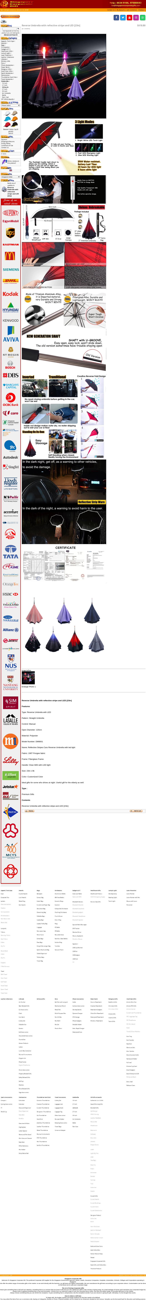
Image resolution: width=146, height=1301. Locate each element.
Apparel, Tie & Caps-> (8, 41)
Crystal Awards (23, 892)
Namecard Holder (131, 1012)
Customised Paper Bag (43, 900)
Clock (20, 980)
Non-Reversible (5, 911)
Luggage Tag (58, 1052)
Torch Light (112, 898)
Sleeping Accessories (61, 1060)
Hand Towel (4, 959)
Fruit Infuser (59, 908)
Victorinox (93, 1106)
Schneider (94, 1096)
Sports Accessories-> (7, 73)
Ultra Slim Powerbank (97, 980)
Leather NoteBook (96, 1057)
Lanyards (3, 917)
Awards (21, 890)
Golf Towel (4, 956)
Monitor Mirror (77, 920)
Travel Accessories (60, 1041)
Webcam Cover (130, 1032)
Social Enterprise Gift (132, 1023)
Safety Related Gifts (24, 1026)
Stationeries (22, 1041)
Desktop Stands (77, 977)
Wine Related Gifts (24, 1034)
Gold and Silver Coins (97, 1148)
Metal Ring (22, 898)
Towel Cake (4, 964)
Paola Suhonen (95, 1145)
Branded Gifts (95, 1049)
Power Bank (94, 969)
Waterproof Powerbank (97, 983)
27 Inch (4, 89)
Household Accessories (26, 996)
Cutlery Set (22, 985)
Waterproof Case (77, 993)
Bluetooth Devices (78, 898)
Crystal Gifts (94, 1112)
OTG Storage (76, 983)
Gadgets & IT (76, 890)
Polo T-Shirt (4, 925)
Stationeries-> (5, 75)
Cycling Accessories (6, 1046)
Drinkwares (58, 890)
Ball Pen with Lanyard (61, 972)
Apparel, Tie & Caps (6, 890)
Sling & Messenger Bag (43, 930)
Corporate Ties (5, 895)
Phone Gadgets (77, 985)
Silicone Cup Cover (131, 1018)
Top (1, 10)
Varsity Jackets (5, 906)
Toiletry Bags (40, 938)
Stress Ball (129, 1029)
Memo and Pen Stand (25, 1068)
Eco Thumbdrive (41, 1054)
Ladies (21, 1004)
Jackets (3, 898)
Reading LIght (113, 895)
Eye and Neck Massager (80, 915)
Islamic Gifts (112, 983)
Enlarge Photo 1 (29, 687)
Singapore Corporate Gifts (98, 1159)
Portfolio (21, 1057)
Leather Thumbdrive (43, 1062)
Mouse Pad (94, 1060)
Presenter (129, 900)
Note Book (21, 1054)
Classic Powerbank (96, 972)
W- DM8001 (26, 10)
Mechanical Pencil (60, 975)
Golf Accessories (23, 993)
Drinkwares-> (5, 47)
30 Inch (4, 91)
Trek (92, 1104)
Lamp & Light (113, 890)
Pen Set (57, 988)
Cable (74, 972)
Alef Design (94, 1052)
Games (21, 991)
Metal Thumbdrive (42, 1065)
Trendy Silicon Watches (133, 993)
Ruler (128, 991)
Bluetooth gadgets (78, 906)
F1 (1, 1049)
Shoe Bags (40, 927)
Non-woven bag (41, 919)
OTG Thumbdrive (42, 1070)
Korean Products (23, 1001)
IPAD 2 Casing (95, 1054)
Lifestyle (21, 969)
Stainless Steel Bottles (61, 924)
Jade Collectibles (95, 1151)
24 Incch (19, 10)
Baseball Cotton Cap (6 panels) (10, 130)
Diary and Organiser (25, 1049)
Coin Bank (22, 983)
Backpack (39, 892)
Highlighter (22, 1063)
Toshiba (93, 1101)
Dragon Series (95, 1076)
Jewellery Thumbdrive (43, 1060)
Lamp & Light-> (6, 53)
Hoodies (3, 903)
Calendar (21, 1046)
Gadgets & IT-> (6, 49)
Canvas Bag (40, 895)
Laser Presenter (131, 890)
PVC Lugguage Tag (131, 983)
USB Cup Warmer (78, 931)
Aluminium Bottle (60, 892)
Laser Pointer (130, 892)
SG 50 (92, 1131)
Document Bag (41, 903)
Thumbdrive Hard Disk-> (9, 77)
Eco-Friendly (130, 999)
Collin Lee (93, 1129)
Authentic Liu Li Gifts (97, 1044)
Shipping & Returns (7, 141)
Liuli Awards (22, 895)
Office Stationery (23, 1076)
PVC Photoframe (131, 985)
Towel (2, 948)
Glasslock (93, 1071)
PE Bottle (57, 919)
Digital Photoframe (24, 1017)
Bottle (4, 95)
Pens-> (3, 63)
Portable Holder (77, 988)
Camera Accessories (79, 975)
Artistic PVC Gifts (131, 975)
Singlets (3, 942)
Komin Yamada (95, 1140)
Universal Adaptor (60, 1065)
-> (5, 81)
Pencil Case (40, 922)
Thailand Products (96, 1164)
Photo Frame (22, 1015)
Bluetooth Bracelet (78, 901)
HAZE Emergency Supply (98, 895)
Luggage (39, 916)
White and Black (131, 1026)
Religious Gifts (113, 969)
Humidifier (22, 999)
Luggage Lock (59, 1046)
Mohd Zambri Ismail (97, 1143)
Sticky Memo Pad (24, 1081)
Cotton (2, 928)
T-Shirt (3, 920)
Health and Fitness (96, 892)
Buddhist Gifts (113, 972)
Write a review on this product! (13, 162)
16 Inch (4, 83)
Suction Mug (58, 927)
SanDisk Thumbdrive (43, 1076)
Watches (21, 1031)
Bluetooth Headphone (79, 909)
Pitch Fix (93, 1090)
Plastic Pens (58, 991)
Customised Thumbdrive (133, 980)
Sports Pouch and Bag (43, 932)
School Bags (40, 924)
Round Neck (4, 934)
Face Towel (4, 953)
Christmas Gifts (113, 977)
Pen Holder (22, 1079)
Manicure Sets (130, 1004)
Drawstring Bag (41, 906)
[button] (111, 9)
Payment (4, 139)
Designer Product (96, 1126)
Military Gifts (5, 61)
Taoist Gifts (112, 986)
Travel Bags (58, 1062)
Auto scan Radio (77, 892)
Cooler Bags (40, 898)
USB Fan (75, 934)
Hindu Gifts (112, 981)
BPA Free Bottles (59, 895)
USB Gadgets (76, 936)
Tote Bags (93, 1087)
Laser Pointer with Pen (133, 895)
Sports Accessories (6, 1041)
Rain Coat (5, 97)
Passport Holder (59, 1057)
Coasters (57, 900)
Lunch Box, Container (25, 1007)
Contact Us (5, 147)
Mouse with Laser (131, 898)
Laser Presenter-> (7, 55)
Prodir (92, 1093)
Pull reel (129, 1015)
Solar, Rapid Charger (78, 991)
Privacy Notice (5, 143)
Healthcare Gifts (96, 890)
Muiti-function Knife (132, 1010)
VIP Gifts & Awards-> (8, 99)
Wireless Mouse (77, 925)
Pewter (93, 1156)
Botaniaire (94, 1066)
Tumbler (57, 930)
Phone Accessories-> (7, 65)
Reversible (4, 914)
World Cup (4, 1052)
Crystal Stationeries (96, 1123)
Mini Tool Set (130, 1007)
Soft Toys (21, 1028)
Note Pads (22, 1073)
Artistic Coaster (130, 977)
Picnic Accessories (24, 1020)
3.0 (73, 942)
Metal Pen (58, 977)
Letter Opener (23, 1066)
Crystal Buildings (96, 1118)
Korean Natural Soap (97, 1154)
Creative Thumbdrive (43, 1046)
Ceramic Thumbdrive (43, 1044)
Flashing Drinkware (61, 906)
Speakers (75, 929)
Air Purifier (22, 972)
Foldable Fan (22, 988)
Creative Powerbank (96, 975)
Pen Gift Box (58, 983)
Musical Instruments (25, 1009)
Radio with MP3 (77, 895)
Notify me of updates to (13, 189)
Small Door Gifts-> (7, 71)
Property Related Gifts (25, 1023)
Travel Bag (40, 940)
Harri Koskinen (95, 1134)
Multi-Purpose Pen (60, 980)
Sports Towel (4, 961)
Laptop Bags (40, 911)
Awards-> (4, 43)
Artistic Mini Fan (131, 972)
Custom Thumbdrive (43, 1049)
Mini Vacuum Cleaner (25, 1071)
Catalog (6, 10)
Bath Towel (4, 951)
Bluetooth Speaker (78, 912)
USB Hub (75, 939)
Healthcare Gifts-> (7, 51)
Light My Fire (94, 1082)
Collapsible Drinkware (61, 903)
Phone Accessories (78, 969)
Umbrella (12, 10)
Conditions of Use (7, 145)
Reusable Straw (59, 922)
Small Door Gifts (131, 969)
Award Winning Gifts (97, 1046)
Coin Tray (129, 997)
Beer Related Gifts (24, 975)
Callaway (93, 1068)
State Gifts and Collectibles (98, 1162)
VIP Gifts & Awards (96, 1041)
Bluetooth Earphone (78, 904)
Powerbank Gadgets (96, 977)
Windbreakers (5, 908)
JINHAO (93, 1073)
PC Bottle (57, 916)
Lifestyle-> (4, 59)
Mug (56, 914)
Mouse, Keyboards (78, 923)
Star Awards (22, 900)
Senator (93, 1098)
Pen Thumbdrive (42, 1073)
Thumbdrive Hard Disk (43, 1041)
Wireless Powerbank (97, 985)
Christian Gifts (113, 975)
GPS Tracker (76, 917)
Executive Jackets (6, 900)
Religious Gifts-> (6, 69)
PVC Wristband (130, 988)
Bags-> (3, 45)
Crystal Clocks (95, 1120)
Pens (56, 969)
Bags (38, 890)
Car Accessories (23, 977)
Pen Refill (57, 985)
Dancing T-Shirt (5, 923)
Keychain (129, 1002)
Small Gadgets (130, 1020)
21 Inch (4, 85)
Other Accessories (60, 1054)
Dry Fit (3, 931)
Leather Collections (7, 57)
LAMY (92, 1079)
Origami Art (22, 1012)
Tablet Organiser (42, 935)
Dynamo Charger (78, 980)
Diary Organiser (23, 1052)
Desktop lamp (113, 892)
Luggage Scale (59, 1049)
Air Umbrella (6, 93)
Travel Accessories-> (7, 79)
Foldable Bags (41, 908)
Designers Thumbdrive (44, 1052)
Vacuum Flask (59, 932)
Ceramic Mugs (59, 898)
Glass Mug (58, 911)
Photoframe (94, 1062)
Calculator (22, 1044)
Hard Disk (40, 1057)
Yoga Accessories (24, 1036)
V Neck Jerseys (5, 945)
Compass (3, 1044)
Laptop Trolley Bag (42, 914)
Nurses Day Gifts (96, 898)
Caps (2, 892)
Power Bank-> (5, 67)
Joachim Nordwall (96, 1137)
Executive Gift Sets (24, 1060)
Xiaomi (93, 1109)
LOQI (92, 1085)
